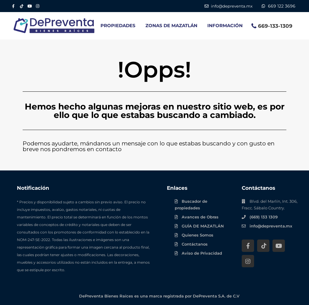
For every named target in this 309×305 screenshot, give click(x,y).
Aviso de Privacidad (202, 253)
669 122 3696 (281, 6)
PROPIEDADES (117, 25)
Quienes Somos (197, 235)
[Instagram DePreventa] (37, 6)
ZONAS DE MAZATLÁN (171, 25)
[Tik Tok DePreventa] (21, 6)
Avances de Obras (200, 216)
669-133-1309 (275, 26)
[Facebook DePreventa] (13, 6)
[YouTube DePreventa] (29, 6)
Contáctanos (195, 244)
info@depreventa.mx (271, 226)
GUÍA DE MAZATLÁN (203, 226)
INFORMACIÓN (225, 25)
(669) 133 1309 (264, 216)
